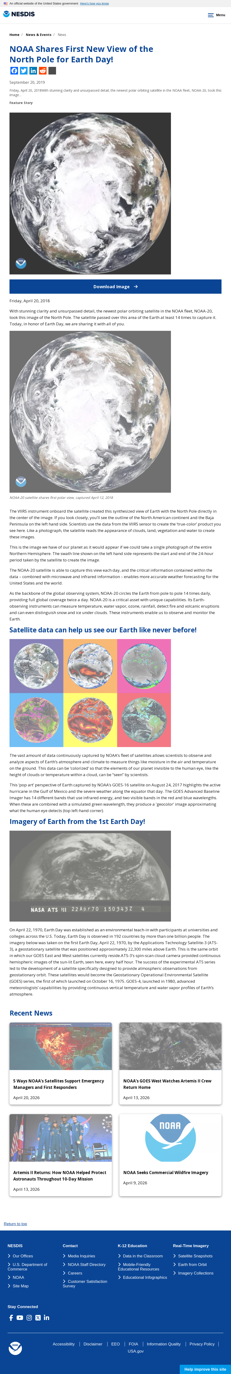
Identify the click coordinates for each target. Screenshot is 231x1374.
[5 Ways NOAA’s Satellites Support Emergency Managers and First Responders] (60, 1046)
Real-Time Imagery (191, 1246)
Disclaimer (93, 1344)
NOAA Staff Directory (87, 1264)
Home (14, 34)
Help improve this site (205, 1369)
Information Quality (164, 1344)
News (62, 34)
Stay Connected (23, 1307)
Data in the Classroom (143, 1256)
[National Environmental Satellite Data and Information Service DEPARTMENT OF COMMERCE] (18, 14)
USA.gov (136, 1351)
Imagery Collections (195, 1273)
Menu (215, 15)
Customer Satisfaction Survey (85, 1283)
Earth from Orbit (192, 1264)
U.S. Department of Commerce (27, 1266)
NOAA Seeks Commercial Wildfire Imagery (165, 1172)
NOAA (18, 1277)
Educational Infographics (145, 1277)
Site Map (21, 1286)
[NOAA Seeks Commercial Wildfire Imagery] (170, 1138)
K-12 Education (132, 1246)
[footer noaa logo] (15, 1348)
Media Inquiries (81, 1256)
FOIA (133, 1344)
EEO (115, 1344)
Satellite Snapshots (195, 1256)
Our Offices (23, 1256)
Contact (70, 1246)
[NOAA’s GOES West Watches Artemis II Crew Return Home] (170, 1046)
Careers (75, 1273)
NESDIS (15, 1246)
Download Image (157, 284)
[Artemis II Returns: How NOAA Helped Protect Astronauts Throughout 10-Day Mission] (60, 1138)
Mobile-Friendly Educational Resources (138, 1266)
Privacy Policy (202, 1344)
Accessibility (64, 1344)
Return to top (15, 1224)
